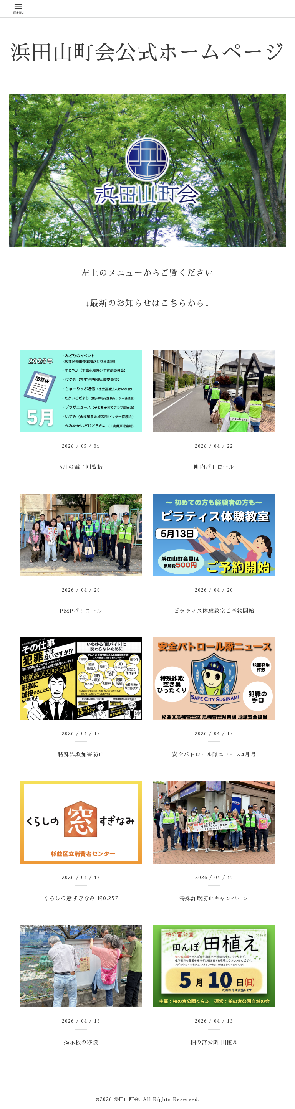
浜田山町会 (126, 1099)
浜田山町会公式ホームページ (147, 53)
